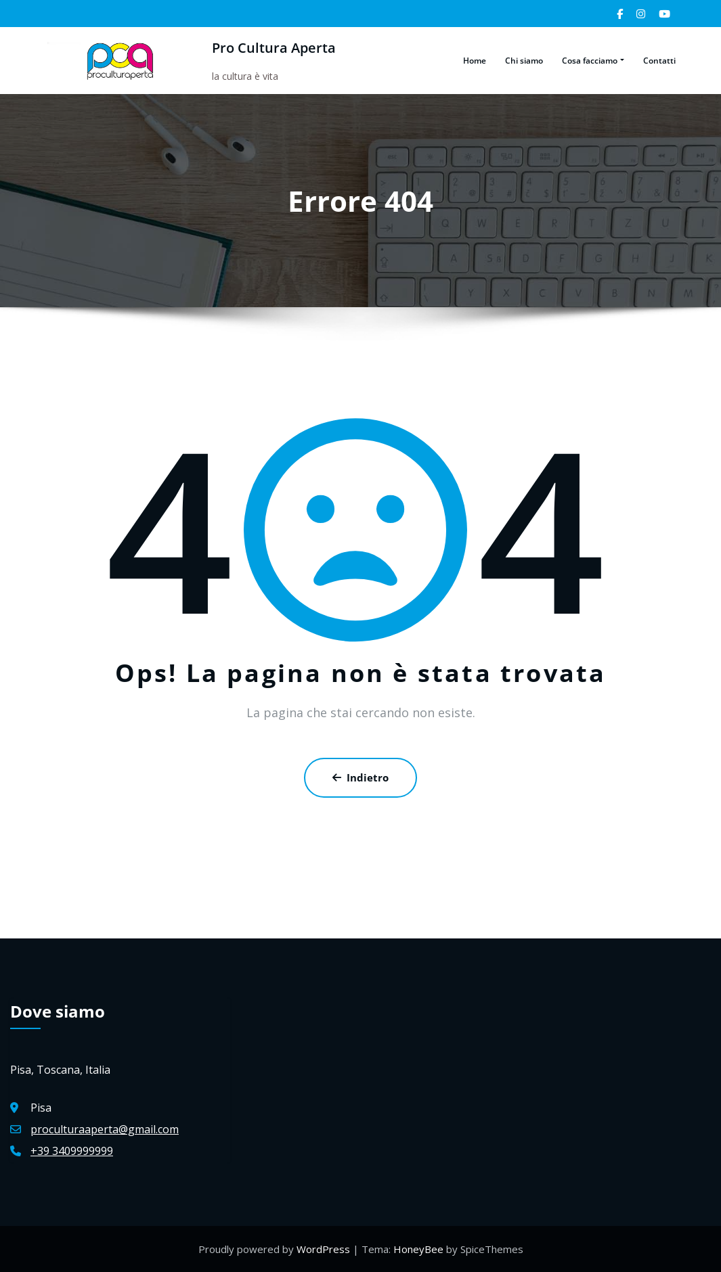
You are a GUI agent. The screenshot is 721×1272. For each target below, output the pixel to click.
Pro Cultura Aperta (270, 48)
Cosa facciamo (593, 60)
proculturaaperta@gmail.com (104, 1129)
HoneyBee (418, 1249)
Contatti (659, 60)
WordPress (325, 1249)
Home (474, 60)
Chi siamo (524, 60)
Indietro (360, 777)
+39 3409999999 (71, 1150)
